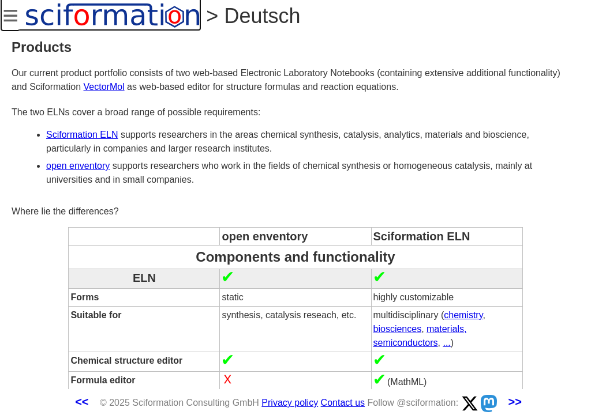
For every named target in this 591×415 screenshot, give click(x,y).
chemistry (463, 315)
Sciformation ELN (82, 134)
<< (81, 401)
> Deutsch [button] (250, 16)
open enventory (78, 166)
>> (514, 401)
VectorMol (104, 87)
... (446, 343)
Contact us (343, 403)
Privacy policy (289, 403)
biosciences (397, 329)
